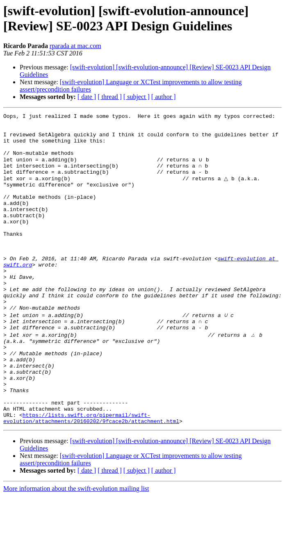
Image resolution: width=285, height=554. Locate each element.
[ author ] (163, 96)
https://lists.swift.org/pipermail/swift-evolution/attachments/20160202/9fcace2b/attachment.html (91, 475)
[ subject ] (136, 96)
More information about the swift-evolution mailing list (76, 546)
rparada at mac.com (75, 45)
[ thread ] (110, 96)
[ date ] (87, 96)
